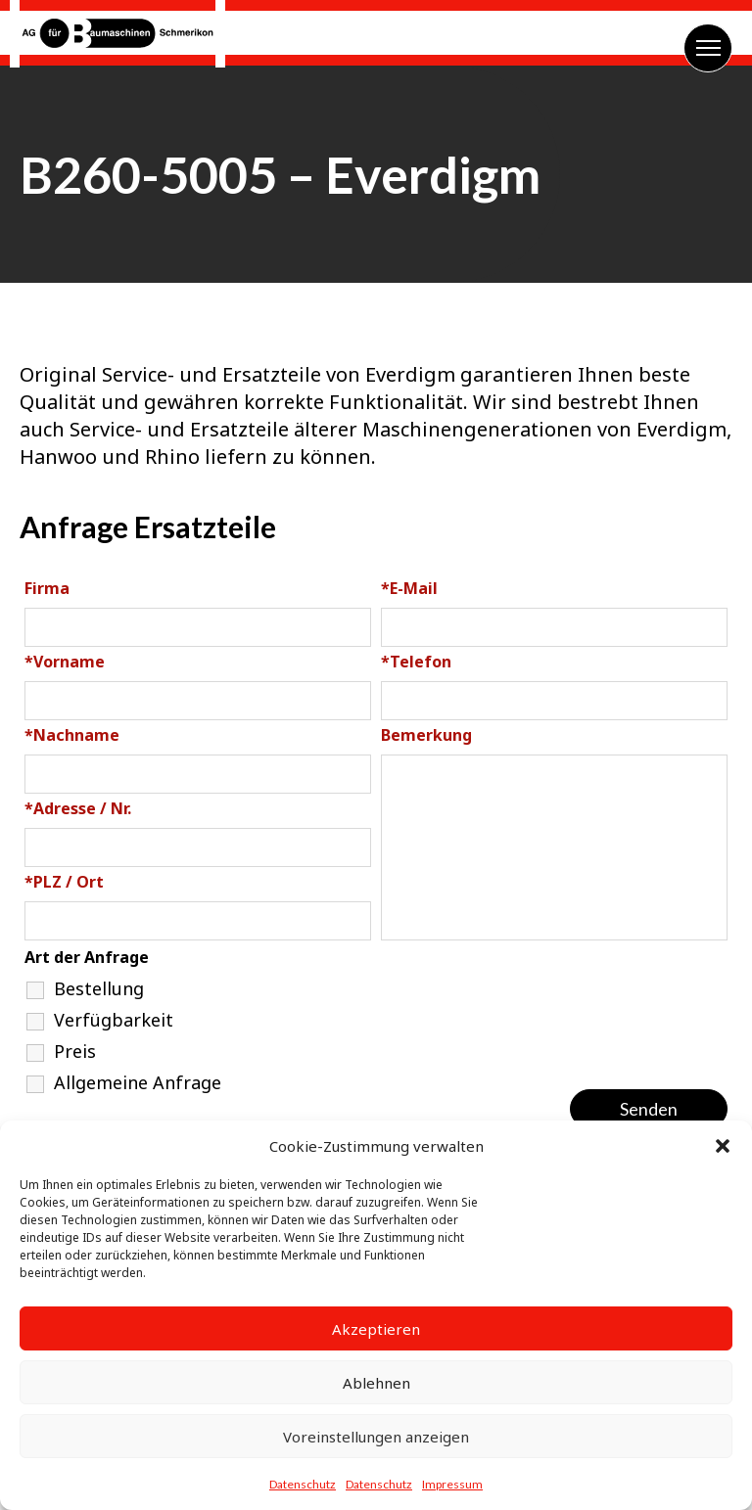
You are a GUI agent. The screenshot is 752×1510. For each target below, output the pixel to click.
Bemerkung (426, 735)
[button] (722, 1146)
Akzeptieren (376, 1329)
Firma (47, 588)
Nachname (71, 735)
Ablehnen (376, 1383)
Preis (75, 1051)
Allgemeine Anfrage (137, 1082)
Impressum (452, 1484)
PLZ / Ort (64, 882)
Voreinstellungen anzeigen (376, 1436)
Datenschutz (302, 1484)
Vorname (64, 661)
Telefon (416, 661)
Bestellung (99, 988)
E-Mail (409, 588)
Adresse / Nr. (77, 808)
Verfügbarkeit (113, 1020)
